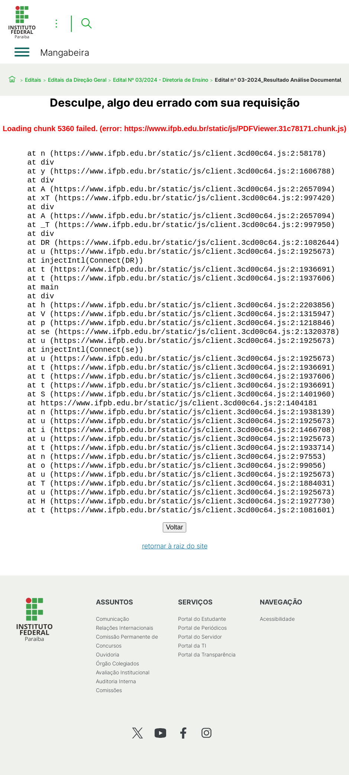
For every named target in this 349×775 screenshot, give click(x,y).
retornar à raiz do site (174, 546)
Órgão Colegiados (117, 663)
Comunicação (112, 619)
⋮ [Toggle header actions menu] (56, 23)
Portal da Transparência (207, 654)
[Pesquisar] (86, 24)
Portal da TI (192, 645)
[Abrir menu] (22, 52)
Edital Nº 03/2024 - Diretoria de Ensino (160, 80)
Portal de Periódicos (202, 628)
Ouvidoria (107, 654)
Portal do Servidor (200, 636)
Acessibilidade (277, 619)
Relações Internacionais (124, 628)
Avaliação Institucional (122, 672)
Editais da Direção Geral (77, 80)
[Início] (22, 37)
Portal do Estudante (202, 619)
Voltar (174, 527)
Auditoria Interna (116, 681)
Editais (33, 80)
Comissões (109, 690)
